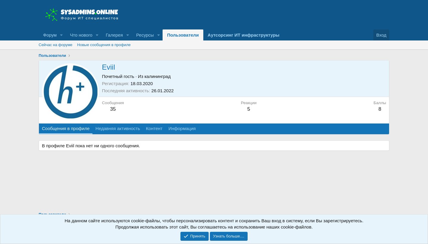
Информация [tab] (182, 128)
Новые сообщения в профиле (104, 45)
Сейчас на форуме (56, 45)
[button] (61, 34)
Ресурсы (145, 34)
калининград (157, 76)
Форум (50, 34)
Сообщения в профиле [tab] (65, 128)
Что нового (81, 34)
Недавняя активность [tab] (117, 128)
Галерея (114, 34)
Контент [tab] (154, 128)
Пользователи (183, 34)
